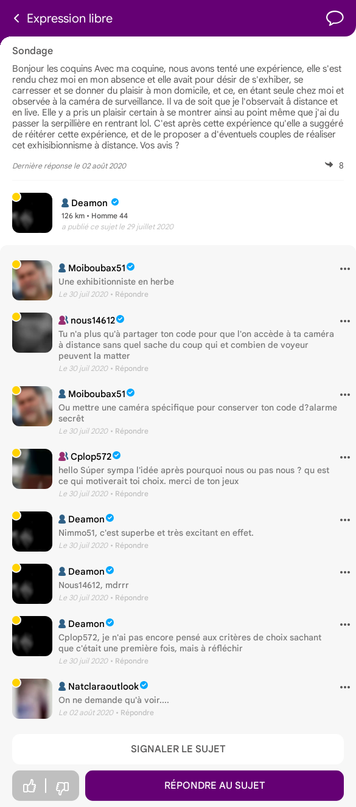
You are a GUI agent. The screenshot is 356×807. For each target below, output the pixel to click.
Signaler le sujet (178, 749)
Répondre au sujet (214, 786)
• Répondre (129, 294)
